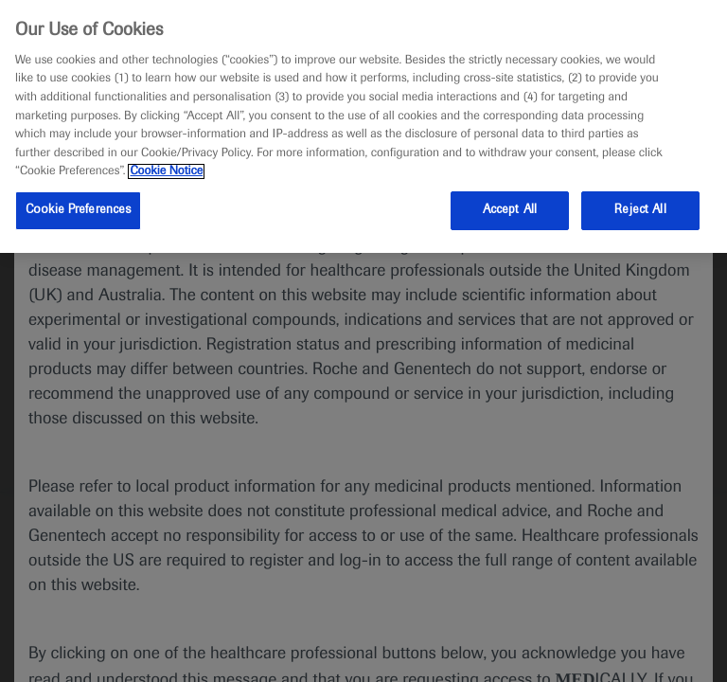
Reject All (639, 210)
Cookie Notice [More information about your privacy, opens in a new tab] (166, 171)
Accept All (510, 210)
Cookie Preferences (78, 210)
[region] (363, 126)
